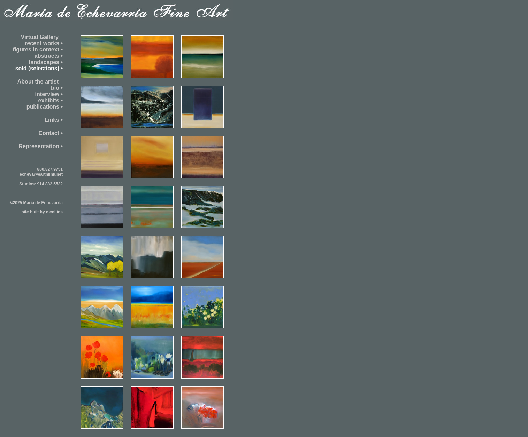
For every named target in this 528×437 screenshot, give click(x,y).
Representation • (40, 146)
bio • (57, 88)
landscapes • (46, 62)
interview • (49, 94)
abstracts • (49, 56)
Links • (54, 120)
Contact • (50, 133)
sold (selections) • (39, 68)
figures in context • (38, 50)
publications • (44, 107)
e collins (54, 211)
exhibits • (50, 100)
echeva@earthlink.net (41, 174)
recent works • (44, 43)
